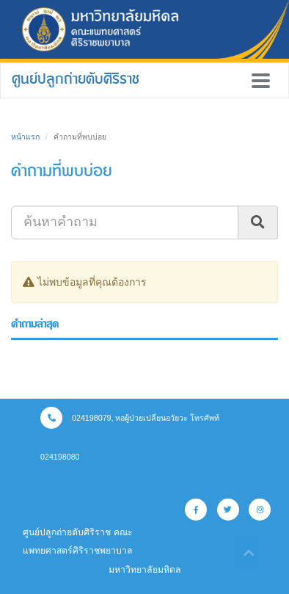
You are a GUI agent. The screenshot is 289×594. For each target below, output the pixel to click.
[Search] (124, 222)
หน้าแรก (25, 136)
